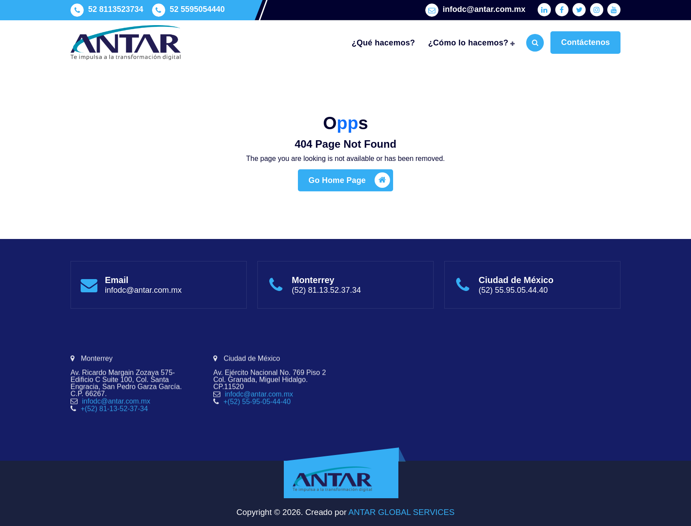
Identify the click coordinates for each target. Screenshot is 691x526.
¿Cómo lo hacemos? (468, 42)
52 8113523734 (115, 7)
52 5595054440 (197, 7)
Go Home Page (349, 187)
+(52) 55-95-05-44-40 (257, 442)
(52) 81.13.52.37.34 (326, 294)
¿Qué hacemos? (383, 42)
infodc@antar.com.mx (484, 7)
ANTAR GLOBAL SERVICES (400, 512)
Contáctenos (585, 42)
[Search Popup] (535, 43)
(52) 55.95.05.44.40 (513, 294)
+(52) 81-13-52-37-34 (114, 449)
